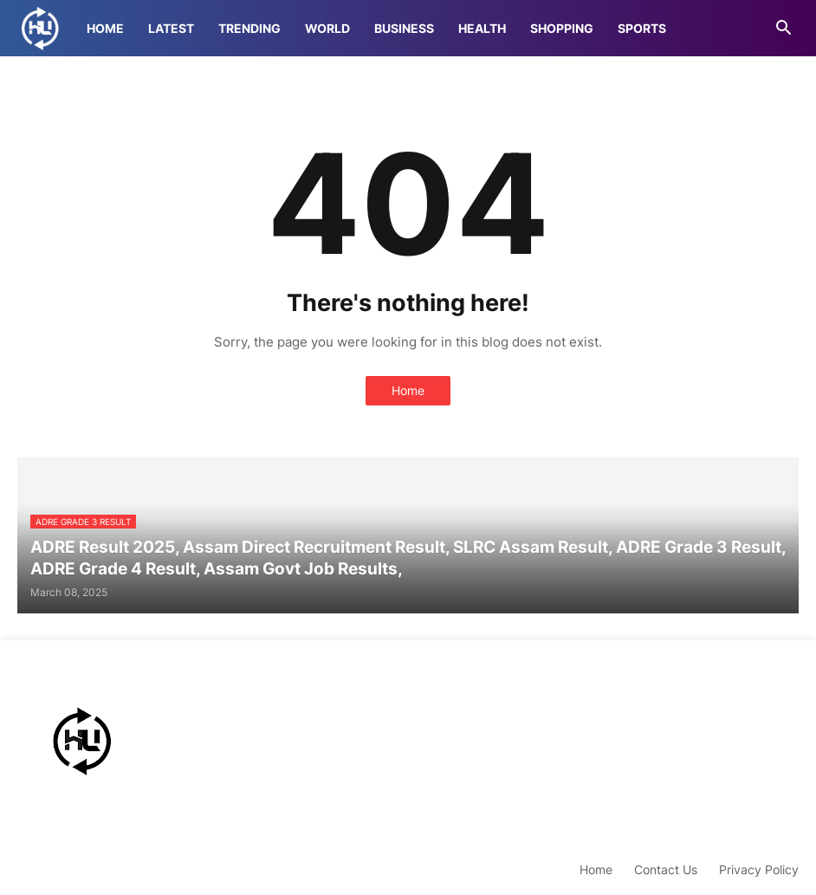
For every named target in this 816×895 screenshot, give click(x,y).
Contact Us (665, 869)
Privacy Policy (759, 869)
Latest (171, 28)
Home (105, 28)
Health (482, 28)
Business (404, 28)
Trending (249, 28)
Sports (642, 28)
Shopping (561, 28)
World (327, 28)
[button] (784, 28)
